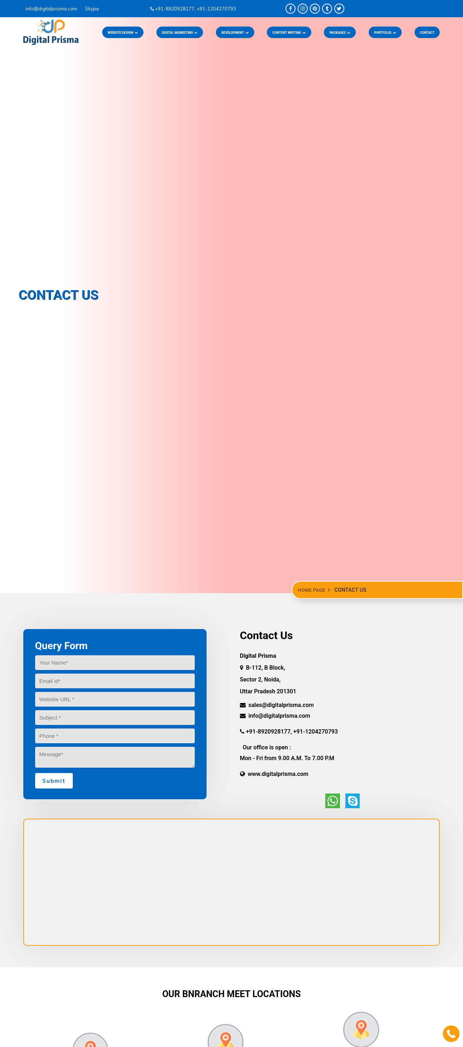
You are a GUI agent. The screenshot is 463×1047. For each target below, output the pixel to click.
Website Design (123, 32)
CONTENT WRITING (289, 32)
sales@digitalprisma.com (277, 705)
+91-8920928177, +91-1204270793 (193, 8)
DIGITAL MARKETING (180, 32)
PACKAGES (339, 32)
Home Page (312, 590)
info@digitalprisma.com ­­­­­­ (49, 8)
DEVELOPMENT (235, 32)
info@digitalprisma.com (275, 715)
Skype (89, 8)
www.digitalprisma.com (274, 774)
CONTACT (427, 32)
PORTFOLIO (385, 32)
